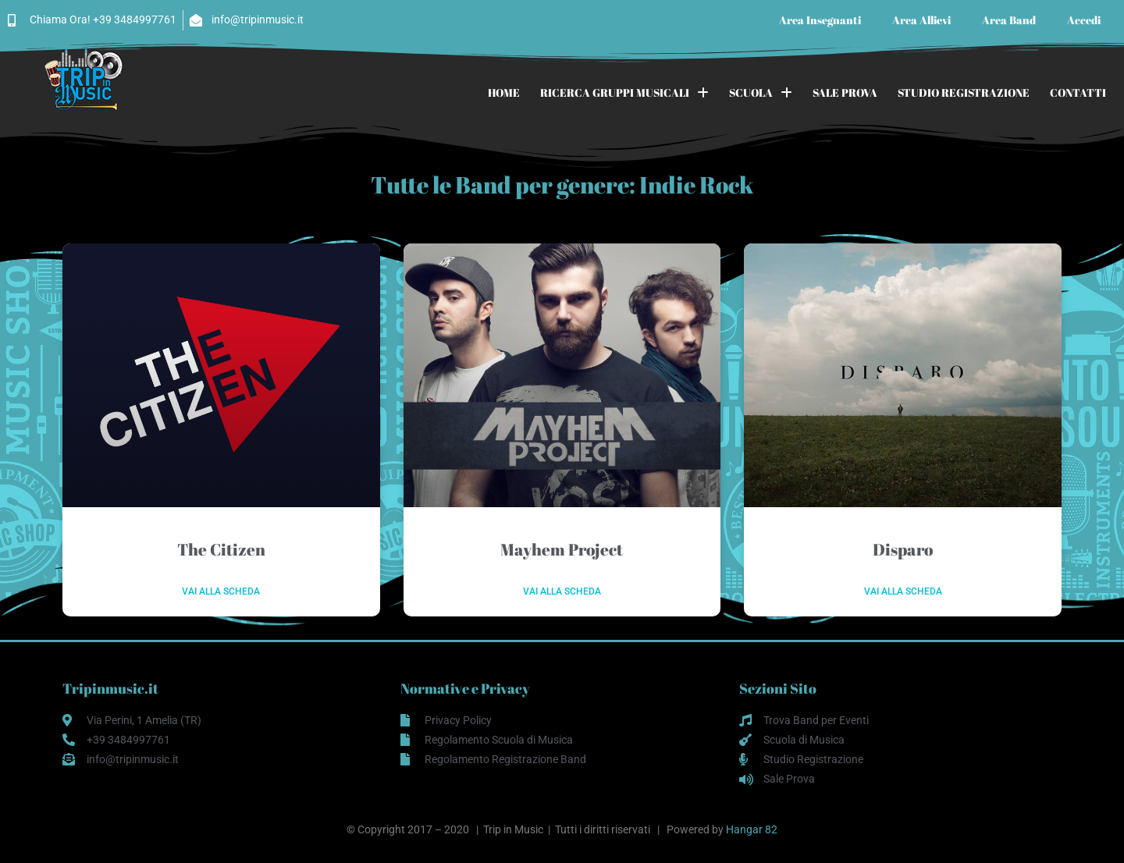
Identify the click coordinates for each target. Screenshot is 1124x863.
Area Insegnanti (820, 19)
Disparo (903, 549)
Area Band (1009, 19)
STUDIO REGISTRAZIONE (964, 92)
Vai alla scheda (221, 591)
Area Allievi (921, 19)
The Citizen (221, 549)
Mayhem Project (561, 549)
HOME (504, 92)
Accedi (1084, 19)
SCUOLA (760, 93)
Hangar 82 (751, 829)
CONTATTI (1078, 92)
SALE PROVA (845, 92)
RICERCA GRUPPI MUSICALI (624, 93)
